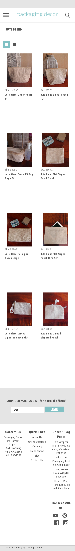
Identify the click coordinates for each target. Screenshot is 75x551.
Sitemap (38, 547)
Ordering (37, 446)
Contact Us (37, 460)
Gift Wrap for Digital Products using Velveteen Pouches (61, 447)
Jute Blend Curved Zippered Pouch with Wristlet (16, 337)
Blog (37, 455)
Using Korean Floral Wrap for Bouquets (61, 473)
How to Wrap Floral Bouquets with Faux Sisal (61, 485)
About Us (37, 437)
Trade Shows (37, 451)
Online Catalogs (37, 442)
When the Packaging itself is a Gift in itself (61, 461)
